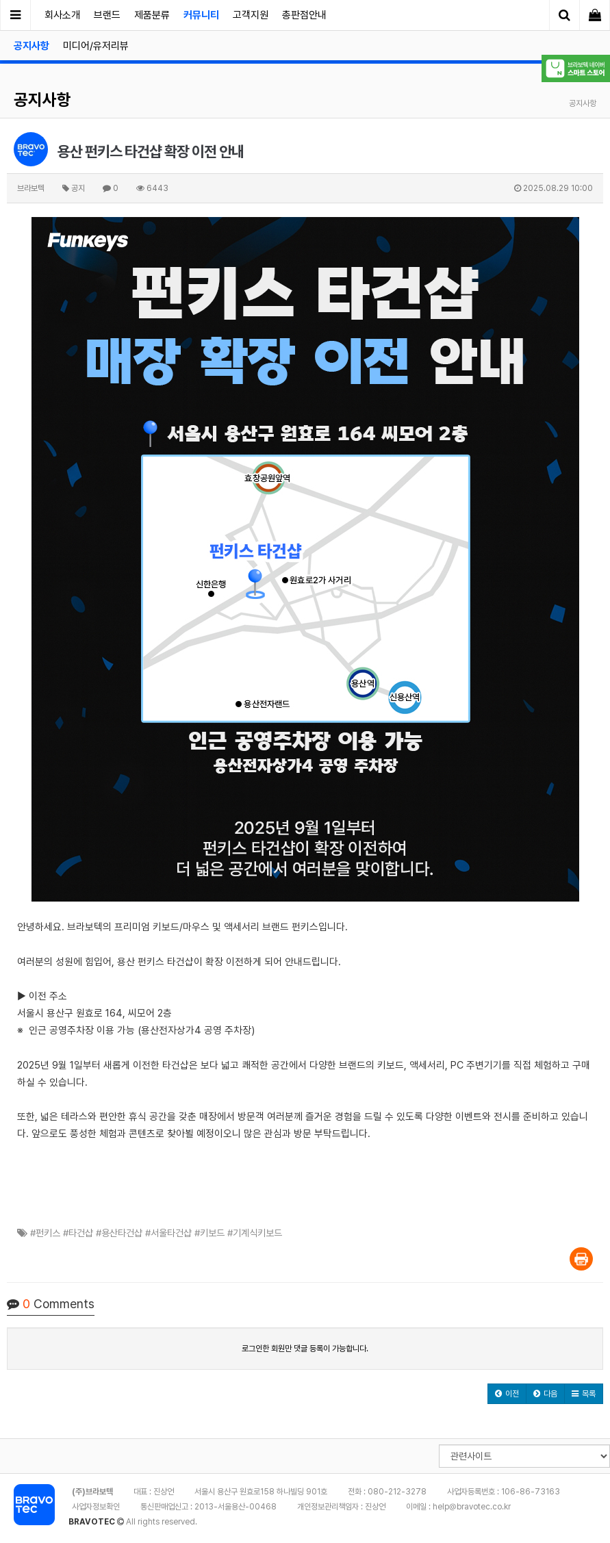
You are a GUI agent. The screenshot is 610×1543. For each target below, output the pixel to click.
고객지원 (250, 15)
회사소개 (62, 15)
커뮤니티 (201, 15)
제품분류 (152, 15)
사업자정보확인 (96, 1507)
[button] (506, 1393)
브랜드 (107, 15)
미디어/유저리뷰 (96, 46)
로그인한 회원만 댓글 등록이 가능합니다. (305, 1348)
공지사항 (31, 46)
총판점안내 (304, 15)
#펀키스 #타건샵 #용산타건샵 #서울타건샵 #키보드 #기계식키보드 (156, 1232)
